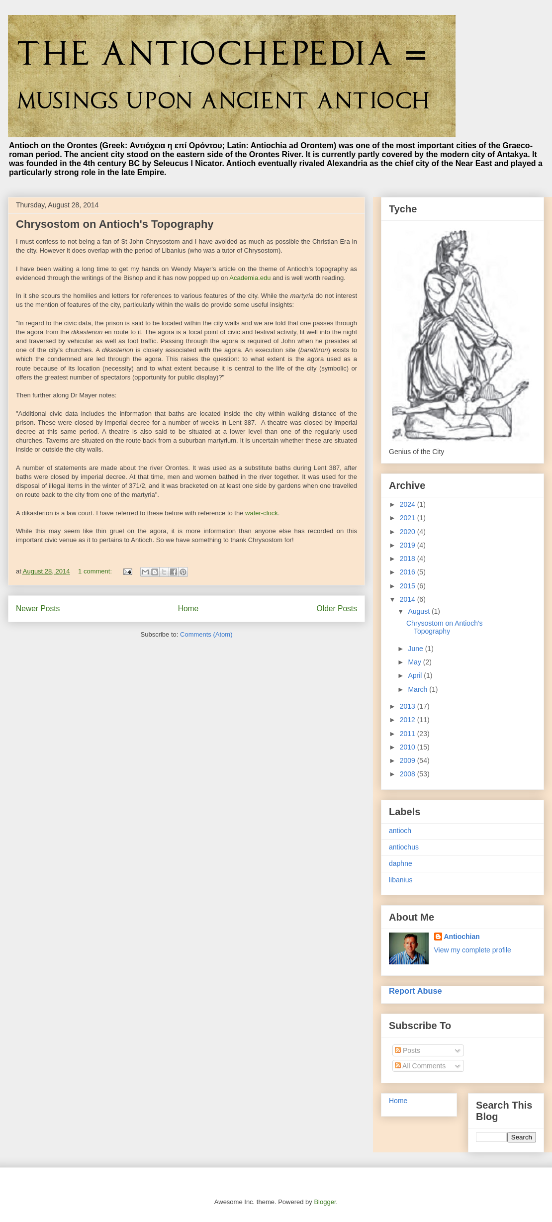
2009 (408, 760)
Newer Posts (38, 608)
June (416, 649)
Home (188, 608)
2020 (408, 532)
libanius (400, 880)
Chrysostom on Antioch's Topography (115, 224)
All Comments (420, 1066)
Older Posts (337, 608)
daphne (400, 863)
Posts (407, 1050)
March (418, 689)
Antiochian (462, 936)
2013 (408, 706)
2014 (408, 599)
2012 (408, 720)
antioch (400, 831)
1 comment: (96, 571)
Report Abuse (415, 990)
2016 (408, 572)
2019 (408, 545)
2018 (408, 559)
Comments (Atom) (206, 634)
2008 (408, 774)
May (415, 662)
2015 (408, 586)
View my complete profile (472, 950)
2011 (408, 734)
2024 (408, 504)
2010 (408, 747)
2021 (408, 518)
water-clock (261, 513)
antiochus (404, 847)
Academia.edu (250, 278)
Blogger (325, 1202)
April (416, 675)
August (419, 611)
